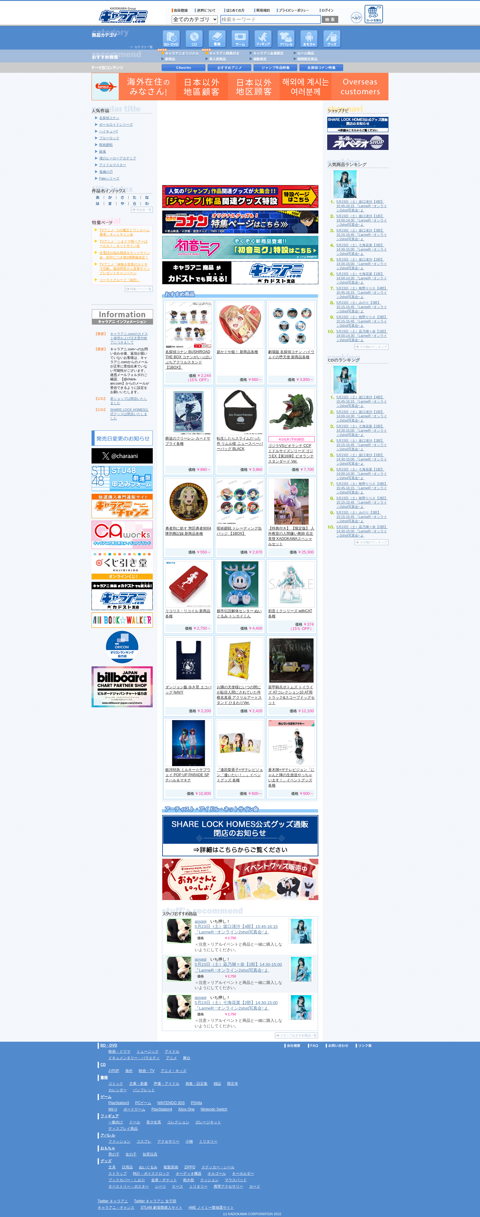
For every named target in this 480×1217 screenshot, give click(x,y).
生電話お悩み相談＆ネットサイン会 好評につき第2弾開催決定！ (124, 255)
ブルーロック (109, 138)
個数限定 (260, 59)
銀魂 (102, 151)
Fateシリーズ (109, 178)
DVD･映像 (171, 39)
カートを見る (374, 14)
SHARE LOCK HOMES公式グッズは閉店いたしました (129, 414)
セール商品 (305, 53)
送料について (206, 10)
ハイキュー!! (108, 131)
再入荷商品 (217, 59)
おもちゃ (309, 39)
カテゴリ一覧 (143, 47)
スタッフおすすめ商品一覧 (298, 1035)
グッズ (332, 39)
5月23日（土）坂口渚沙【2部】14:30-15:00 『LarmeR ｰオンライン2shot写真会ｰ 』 (361, 264)
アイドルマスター (112, 165)
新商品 (170, 59)
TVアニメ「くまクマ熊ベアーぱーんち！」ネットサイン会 (123, 243)
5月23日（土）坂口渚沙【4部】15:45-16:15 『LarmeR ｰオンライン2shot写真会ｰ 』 (236, 929)
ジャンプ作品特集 (275, 67)
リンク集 (364, 1046)
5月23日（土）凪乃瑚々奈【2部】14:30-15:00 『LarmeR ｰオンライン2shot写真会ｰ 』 (362, 531)
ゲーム (105, 1097)
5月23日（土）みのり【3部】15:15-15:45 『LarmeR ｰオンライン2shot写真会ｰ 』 (361, 307)
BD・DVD (108, 1045)
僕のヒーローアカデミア (117, 158)
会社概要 (292, 1046)
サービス (235, 10)
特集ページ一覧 (141, 289)
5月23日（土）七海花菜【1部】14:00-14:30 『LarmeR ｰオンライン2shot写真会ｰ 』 (361, 278)
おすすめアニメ (229, 67)
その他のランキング (373, 346)
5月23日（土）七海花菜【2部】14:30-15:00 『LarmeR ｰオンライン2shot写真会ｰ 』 (361, 249)
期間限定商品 (307, 59)
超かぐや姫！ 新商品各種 (237, 352)
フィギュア (263, 39)
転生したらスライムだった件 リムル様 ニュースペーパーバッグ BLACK (240, 443)
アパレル (286, 39)
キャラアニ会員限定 (268, 53)
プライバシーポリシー (295, 10)
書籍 (217, 39)
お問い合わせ (337, 1046)
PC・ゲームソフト (240, 39)
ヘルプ (356, 17)
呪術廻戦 (106, 145)
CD (194, 39)
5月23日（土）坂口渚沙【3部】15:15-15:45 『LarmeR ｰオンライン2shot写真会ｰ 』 (361, 235)
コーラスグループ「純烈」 (119, 280)
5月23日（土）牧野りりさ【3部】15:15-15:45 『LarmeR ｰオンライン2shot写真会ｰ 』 (362, 321)
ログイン (327, 10)
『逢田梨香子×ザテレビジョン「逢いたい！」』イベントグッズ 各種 (240, 775)
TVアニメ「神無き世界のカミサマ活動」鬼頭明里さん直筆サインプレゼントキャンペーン (124, 268)
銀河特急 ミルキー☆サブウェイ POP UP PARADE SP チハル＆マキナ (187, 775)
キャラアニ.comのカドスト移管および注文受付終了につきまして (129, 338)
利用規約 (262, 10)
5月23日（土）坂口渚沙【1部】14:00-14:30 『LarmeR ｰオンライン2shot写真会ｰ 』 (361, 220)
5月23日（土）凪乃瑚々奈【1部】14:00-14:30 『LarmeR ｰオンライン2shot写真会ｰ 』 (362, 335)
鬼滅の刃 (106, 171)
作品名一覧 (144, 209)
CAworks (183, 67)
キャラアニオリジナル (182, 53)
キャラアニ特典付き (224, 53)
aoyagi (200, 921)
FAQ (313, 1046)
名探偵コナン (109, 118)
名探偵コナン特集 (321, 67)
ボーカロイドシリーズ (116, 124)
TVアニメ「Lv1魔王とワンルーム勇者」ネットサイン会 (124, 232)
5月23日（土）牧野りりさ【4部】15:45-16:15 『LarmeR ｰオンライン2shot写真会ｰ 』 (362, 292)
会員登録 (180, 10)
